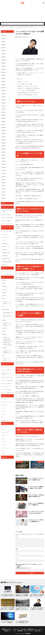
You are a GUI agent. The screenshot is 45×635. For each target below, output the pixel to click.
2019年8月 (3, 102)
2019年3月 (3, 117)
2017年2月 (3, 193)
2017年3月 (3, 190)
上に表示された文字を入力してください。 (23, 567)
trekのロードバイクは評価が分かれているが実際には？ (35, 503)
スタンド (4, 406)
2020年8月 (3, 65)
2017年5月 (3, 184)
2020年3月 (3, 80)
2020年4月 (3, 77)
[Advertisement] (22, 13)
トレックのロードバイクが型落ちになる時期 (26, 90)
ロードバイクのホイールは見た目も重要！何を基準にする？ (35, 495)
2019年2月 (3, 120)
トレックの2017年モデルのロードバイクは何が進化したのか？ (22, 621)
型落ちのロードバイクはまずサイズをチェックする (27, 86)
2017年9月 (3, 171)
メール (17, 553)
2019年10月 (3, 96)
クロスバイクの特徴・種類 (7, 215)
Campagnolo (4, 283)
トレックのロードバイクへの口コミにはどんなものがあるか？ (35, 512)
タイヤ (3, 430)
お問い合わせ (32, 629)
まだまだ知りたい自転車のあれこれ (7, 225)
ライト (3, 412)
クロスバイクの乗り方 (6, 212)
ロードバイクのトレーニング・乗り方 (7, 369)
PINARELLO (4, 324)
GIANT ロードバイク (7, 300)
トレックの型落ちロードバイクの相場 (24, 83)
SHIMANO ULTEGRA (7, 341)
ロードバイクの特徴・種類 (7, 376)
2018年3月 (3, 153)
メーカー (7, 26)
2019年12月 (3, 90)
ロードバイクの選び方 (6, 379)
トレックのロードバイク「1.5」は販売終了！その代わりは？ (22, 608)
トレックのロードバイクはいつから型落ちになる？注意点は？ (24, 26)
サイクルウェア (5, 394)
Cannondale (4, 286)
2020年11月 (3, 56)
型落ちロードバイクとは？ (22, 81)
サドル (3, 424)
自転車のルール (5, 247)
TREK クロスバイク (7, 355)
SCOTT (3, 327)
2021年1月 (3, 50)
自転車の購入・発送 (6, 256)
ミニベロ (4, 238)
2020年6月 (3, 71)
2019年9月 (3, 99)
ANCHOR (4, 277)
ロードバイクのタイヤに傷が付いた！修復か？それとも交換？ (35, 487)
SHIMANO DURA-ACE (8, 337)
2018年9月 (3, 135)
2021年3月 (3, 44)
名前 (17, 548)
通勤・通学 (4, 262)
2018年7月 (3, 141)
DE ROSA (4, 292)
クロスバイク (4, 205)
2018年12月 (3, 126)
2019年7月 (3, 105)
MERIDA (4, 316)
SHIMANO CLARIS (7, 335)
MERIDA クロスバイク (8, 319)
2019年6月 (3, 108)
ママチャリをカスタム (6, 271)
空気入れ (4, 415)
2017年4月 (3, 187)
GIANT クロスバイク (7, 298)
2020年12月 (3, 53)
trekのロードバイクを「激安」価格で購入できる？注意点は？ (22, 595)
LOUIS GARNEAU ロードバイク (8, 313)
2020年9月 (3, 62)
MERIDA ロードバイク (8, 321)
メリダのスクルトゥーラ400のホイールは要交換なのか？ (36, 520)
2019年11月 (3, 93)
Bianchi (3, 280)
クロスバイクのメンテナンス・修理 (7, 209)
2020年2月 (3, 84)
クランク (4, 421)
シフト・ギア (4, 427)
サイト (17, 558)
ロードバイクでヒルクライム (7, 362)
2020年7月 (3, 68)
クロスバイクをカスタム (6, 221)
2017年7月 (3, 178)
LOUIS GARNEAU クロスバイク (8, 310)
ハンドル (4, 436)
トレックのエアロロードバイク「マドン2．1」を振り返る (7, 621)
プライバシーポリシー (24, 629)
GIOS (3, 303)
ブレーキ (4, 439)
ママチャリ (4, 265)
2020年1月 (3, 87)
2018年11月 (3, 129)
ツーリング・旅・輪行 (6, 228)
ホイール (4, 449)
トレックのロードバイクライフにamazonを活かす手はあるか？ (7, 595)
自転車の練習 (4, 253)
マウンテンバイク (5, 234)
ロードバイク (30, 37)
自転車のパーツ (5, 418)
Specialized (4, 344)
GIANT (3, 295)
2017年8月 (3, 175)
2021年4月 (3, 41)
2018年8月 (3, 138)
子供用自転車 (4, 241)
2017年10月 (3, 168)
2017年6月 (3, 181)
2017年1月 (3, 196)
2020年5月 (3, 74)
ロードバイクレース (6, 382)
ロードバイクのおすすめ (6, 365)
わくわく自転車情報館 (26, 631)
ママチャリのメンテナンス (7, 268)
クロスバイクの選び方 (6, 218)
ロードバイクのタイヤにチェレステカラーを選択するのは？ (35, 478)
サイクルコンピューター (6, 397)
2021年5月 (3, 38)
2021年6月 (3, 35)
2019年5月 (3, 111)
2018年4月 (3, 150)
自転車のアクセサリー (6, 391)
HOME (3, 26)
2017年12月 (3, 162)
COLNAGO (4, 289)
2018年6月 (3, 144)
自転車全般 (4, 452)
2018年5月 (3, 147)
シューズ (4, 403)
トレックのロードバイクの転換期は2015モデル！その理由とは (7, 608)
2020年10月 (3, 59)
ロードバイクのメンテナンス (7, 373)
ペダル (3, 446)
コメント (17, 536)
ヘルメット (4, 409)
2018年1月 (3, 159)
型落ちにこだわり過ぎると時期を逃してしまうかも (27, 94)
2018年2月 (3, 156)
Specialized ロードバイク (8, 348)
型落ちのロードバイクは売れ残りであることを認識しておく (28, 88)
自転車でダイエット (6, 244)
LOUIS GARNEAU (5, 306)
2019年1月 (3, 123)
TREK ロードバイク (22, 37)
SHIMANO (4, 330)
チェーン (4, 433)
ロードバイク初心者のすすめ (7, 388)
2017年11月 (3, 165)
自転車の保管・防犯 (6, 250)
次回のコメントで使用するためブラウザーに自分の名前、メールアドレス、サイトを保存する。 (29, 564)
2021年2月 (3, 47)
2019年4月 (3, 114)
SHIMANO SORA (7, 339)
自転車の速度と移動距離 (6, 259)
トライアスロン (5, 231)
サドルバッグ (4, 400)
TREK (11, 26)
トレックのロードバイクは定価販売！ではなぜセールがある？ (36, 595)
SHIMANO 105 (6, 333)
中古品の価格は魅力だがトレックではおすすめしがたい (28, 92)
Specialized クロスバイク (8, 347)
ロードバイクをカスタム (6, 385)
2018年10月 (3, 132)
